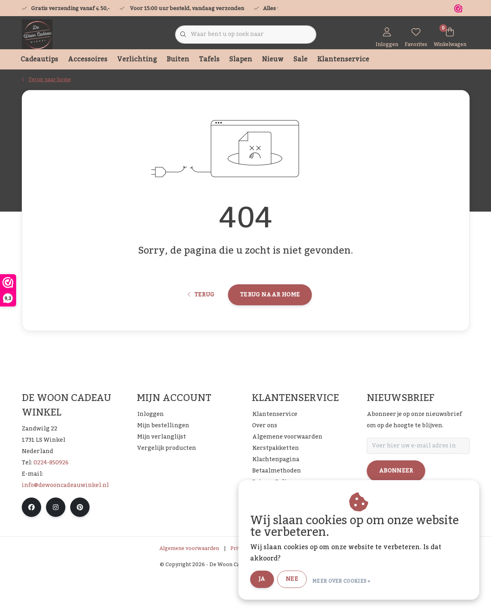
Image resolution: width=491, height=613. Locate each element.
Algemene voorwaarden (189, 586)
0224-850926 (51, 500)
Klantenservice (343, 59)
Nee (307, 580)
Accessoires (87, 59)
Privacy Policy (247, 586)
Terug (201, 326)
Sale (300, 59)
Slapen (240, 59)
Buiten (178, 59)
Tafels (209, 59)
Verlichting (137, 59)
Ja (277, 580)
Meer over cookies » (356, 580)
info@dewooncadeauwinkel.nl (65, 523)
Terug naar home (270, 326)
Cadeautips (39, 59)
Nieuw (273, 59)
